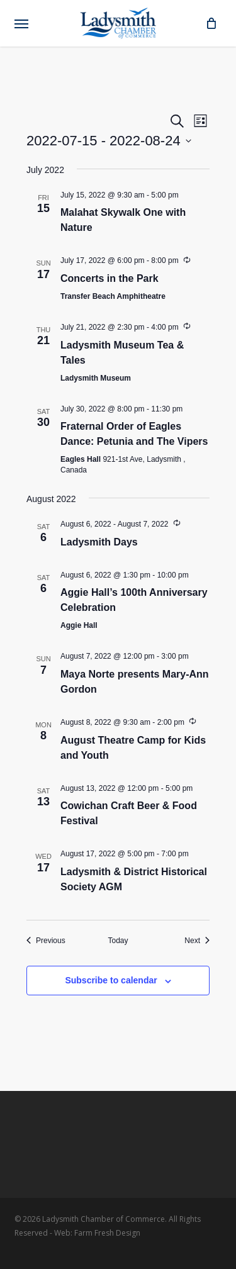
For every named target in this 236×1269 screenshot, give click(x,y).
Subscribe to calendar (111, 980)
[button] (21, 23)
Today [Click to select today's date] (118, 940)
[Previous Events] (45, 941)
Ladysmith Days (99, 542)
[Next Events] (197, 941)
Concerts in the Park (109, 278)
